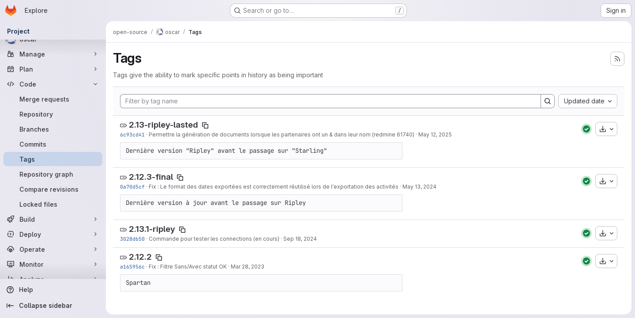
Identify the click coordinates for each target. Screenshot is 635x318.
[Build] (53, 219)
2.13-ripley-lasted (163, 125)
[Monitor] (53, 264)
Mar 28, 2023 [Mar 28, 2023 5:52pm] (247, 266)
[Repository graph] (53, 174)
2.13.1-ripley (152, 229)
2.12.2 (140, 257)
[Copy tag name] (205, 125)
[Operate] (53, 249)
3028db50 (132, 238)
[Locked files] (53, 204)
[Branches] (53, 129)
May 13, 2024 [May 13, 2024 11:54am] (419, 186)
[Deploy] (53, 234)
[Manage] (53, 54)
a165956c (132, 266)
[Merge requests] (53, 99)
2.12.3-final (151, 177)
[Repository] (53, 114)
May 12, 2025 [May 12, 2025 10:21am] (435, 134)
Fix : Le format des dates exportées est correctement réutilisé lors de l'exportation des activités (273, 186)
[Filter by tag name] (330, 101)
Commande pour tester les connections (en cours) (214, 238)
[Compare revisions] (53, 189)
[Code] (53, 84)
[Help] (53, 290)
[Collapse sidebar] (53, 306)
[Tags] (53, 159)
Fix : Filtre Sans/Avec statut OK (188, 266)
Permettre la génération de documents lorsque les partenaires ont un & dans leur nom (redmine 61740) (281, 134)
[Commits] (53, 144)
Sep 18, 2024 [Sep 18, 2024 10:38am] (300, 238)
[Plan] (53, 69)
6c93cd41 (132, 134)
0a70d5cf (132, 186)
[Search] (548, 101)
